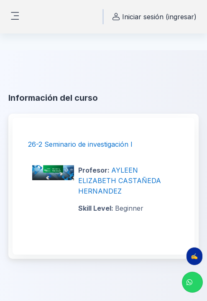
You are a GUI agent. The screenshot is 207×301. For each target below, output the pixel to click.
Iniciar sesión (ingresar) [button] (153, 17)
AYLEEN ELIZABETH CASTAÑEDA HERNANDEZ (119, 180)
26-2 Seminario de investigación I (80, 144)
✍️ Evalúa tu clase (197, 256)
